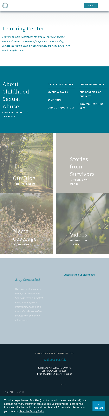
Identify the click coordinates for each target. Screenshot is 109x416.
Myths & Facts (58, 92)
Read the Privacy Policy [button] (31, 411)
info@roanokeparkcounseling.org (54, 374)
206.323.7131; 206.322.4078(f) (54, 371)
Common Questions (61, 107)
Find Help (9, 392)
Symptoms (55, 99)
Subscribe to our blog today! (79, 274)
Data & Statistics (60, 84)
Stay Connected (26, 280)
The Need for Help (92, 84)
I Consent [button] (98, 406)
